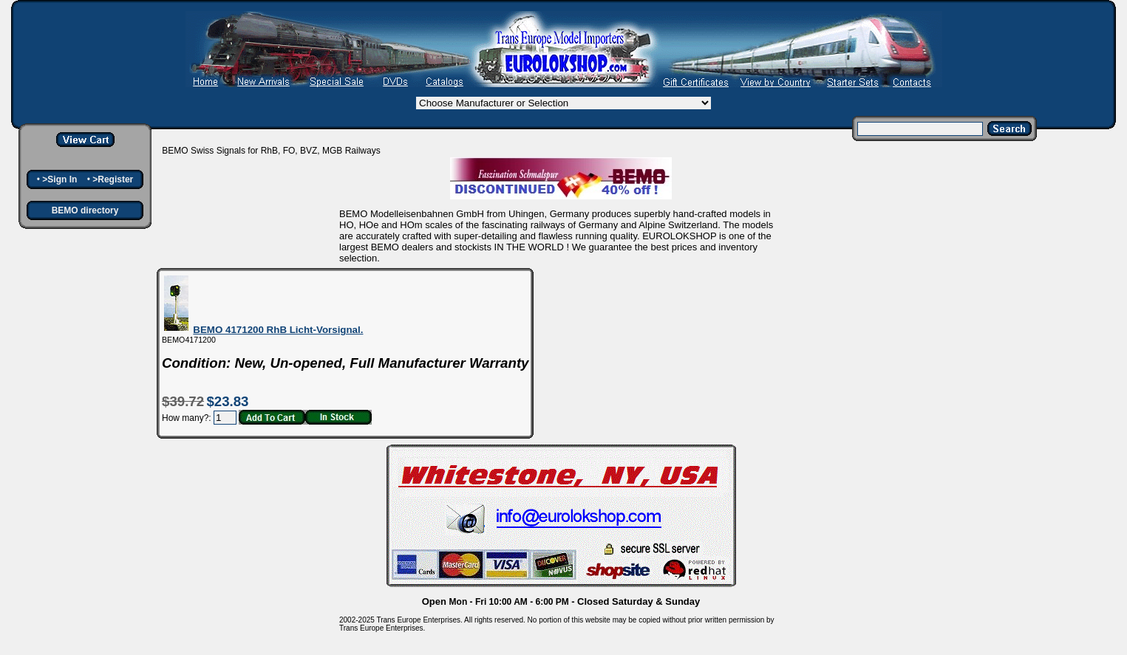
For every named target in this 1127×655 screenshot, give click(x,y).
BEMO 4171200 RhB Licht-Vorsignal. (278, 329)
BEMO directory (85, 210)
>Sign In (59, 179)
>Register (112, 179)
